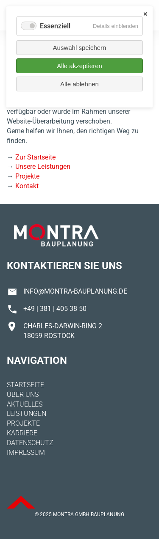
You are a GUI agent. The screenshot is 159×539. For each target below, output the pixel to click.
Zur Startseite (35, 157)
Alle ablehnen (79, 84)
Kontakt (27, 186)
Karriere (22, 433)
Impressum (26, 452)
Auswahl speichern (79, 47)
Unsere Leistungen (42, 166)
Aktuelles (24, 404)
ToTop (21, 502)
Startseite (25, 385)
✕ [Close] (145, 14)
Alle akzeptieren (79, 65)
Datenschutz (30, 443)
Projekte (27, 176)
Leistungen (26, 414)
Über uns (23, 394)
